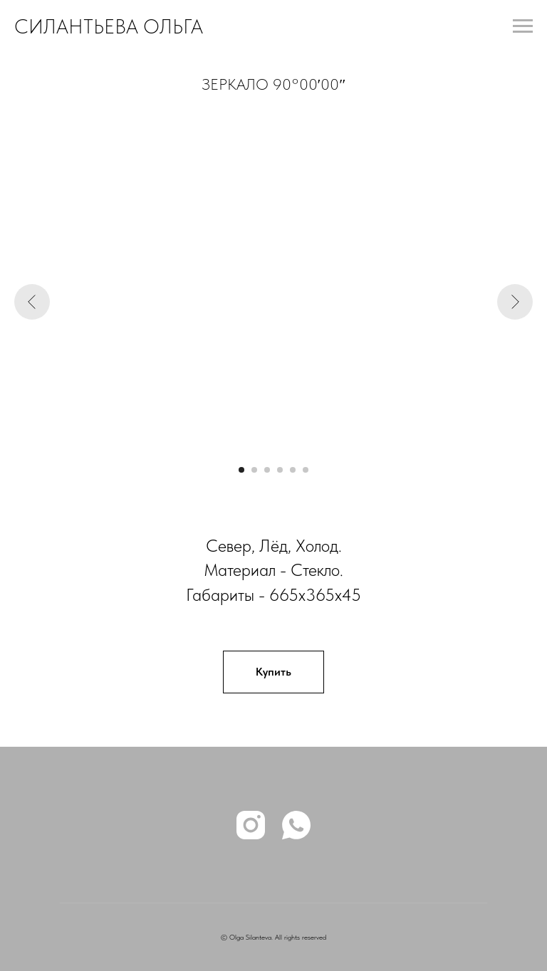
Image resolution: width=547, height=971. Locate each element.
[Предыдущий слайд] (32, 302)
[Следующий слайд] (515, 302)
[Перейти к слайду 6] (305, 470)
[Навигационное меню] (523, 26)
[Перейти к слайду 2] (254, 470)
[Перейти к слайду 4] (280, 470)
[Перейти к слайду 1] (241, 470)
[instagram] (251, 825)
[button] (273, 672)
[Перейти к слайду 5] (293, 470)
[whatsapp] (296, 825)
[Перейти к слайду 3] (267, 470)
